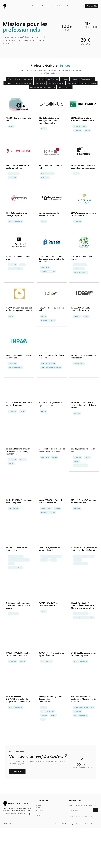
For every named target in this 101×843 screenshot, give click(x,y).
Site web (8, 83)
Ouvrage (65, 79)
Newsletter (39, 79)
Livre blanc (28, 79)
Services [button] (47, 6)
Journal (17, 79)
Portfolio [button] (59, 6)
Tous (9, 79)
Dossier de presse (65, 87)
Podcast (74, 79)
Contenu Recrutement (88, 83)
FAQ (82, 6)
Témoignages (72, 6)
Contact (38, 816)
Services (38, 805)
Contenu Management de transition (42, 87)
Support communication (23, 83)
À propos (35, 6)
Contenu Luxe (72, 83)
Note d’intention (52, 79)
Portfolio (38, 808)
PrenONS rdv (18, 771)
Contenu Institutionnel (56, 83)
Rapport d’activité (87, 79)
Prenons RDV (92, 6)
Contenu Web (40, 83)
